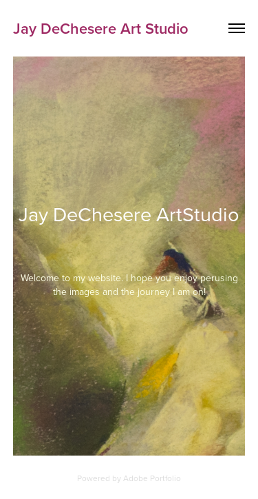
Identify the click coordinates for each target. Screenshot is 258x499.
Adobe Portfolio (152, 478)
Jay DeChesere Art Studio (101, 28)
